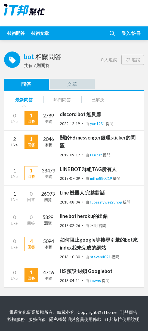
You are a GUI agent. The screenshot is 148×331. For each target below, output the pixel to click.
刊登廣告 (128, 312)
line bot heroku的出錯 (84, 216)
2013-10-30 (70, 256)
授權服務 (16, 319)
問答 (26, 84)
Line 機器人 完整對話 (82, 193)
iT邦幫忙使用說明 (122, 319)
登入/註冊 (131, 33)
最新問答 (24, 99)
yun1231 (98, 123)
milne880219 (101, 178)
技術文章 (40, 33)
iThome (109, 312)
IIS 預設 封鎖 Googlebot (86, 271)
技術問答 (16, 33)
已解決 (97, 99)
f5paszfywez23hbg (106, 202)
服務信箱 (37, 319)
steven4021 (101, 256)
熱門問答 (62, 99)
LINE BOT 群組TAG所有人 (88, 169)
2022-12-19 (70, 123)
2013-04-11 (70, 280)
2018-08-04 (70, 202)
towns (96, 280)
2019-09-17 (70, 155)
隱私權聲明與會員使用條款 (75, 319)
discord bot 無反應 (80, 114)
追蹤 (132, 59)
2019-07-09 (70, 178)
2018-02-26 (70, 225)
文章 (72, 84)
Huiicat (96, 155)
